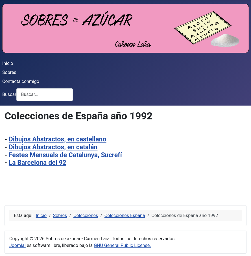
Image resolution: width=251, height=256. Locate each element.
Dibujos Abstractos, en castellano (57, 139)
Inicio (7, 63)
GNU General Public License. (122, 245)
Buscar (9, 94)
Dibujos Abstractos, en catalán (53, 147)
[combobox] (44, 94)
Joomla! (17, 245)
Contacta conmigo (20, 81)
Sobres (9, 72)
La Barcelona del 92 (37, 163)
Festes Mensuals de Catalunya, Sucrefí (65, 155)
